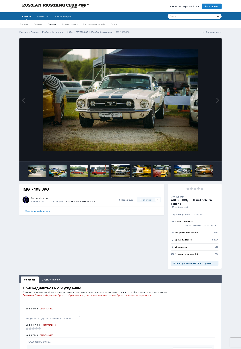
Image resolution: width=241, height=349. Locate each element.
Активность (42, 16)
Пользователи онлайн (94, 24)
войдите (124, 292)
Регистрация (211, 6)
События (38, 24)
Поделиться (125, 200)
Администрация (70, 24)
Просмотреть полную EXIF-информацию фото (195, 263)
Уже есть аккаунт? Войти (184, 6)
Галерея (52, 24)
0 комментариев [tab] (51, 279)
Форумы (24, 24)
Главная (26, 17)
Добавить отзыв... (40, 341)
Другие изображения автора (80, 201)
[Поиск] (185, 16)
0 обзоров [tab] (30, 279)
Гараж (114, 24)
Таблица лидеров (62, 16)
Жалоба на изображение (37, 211)
